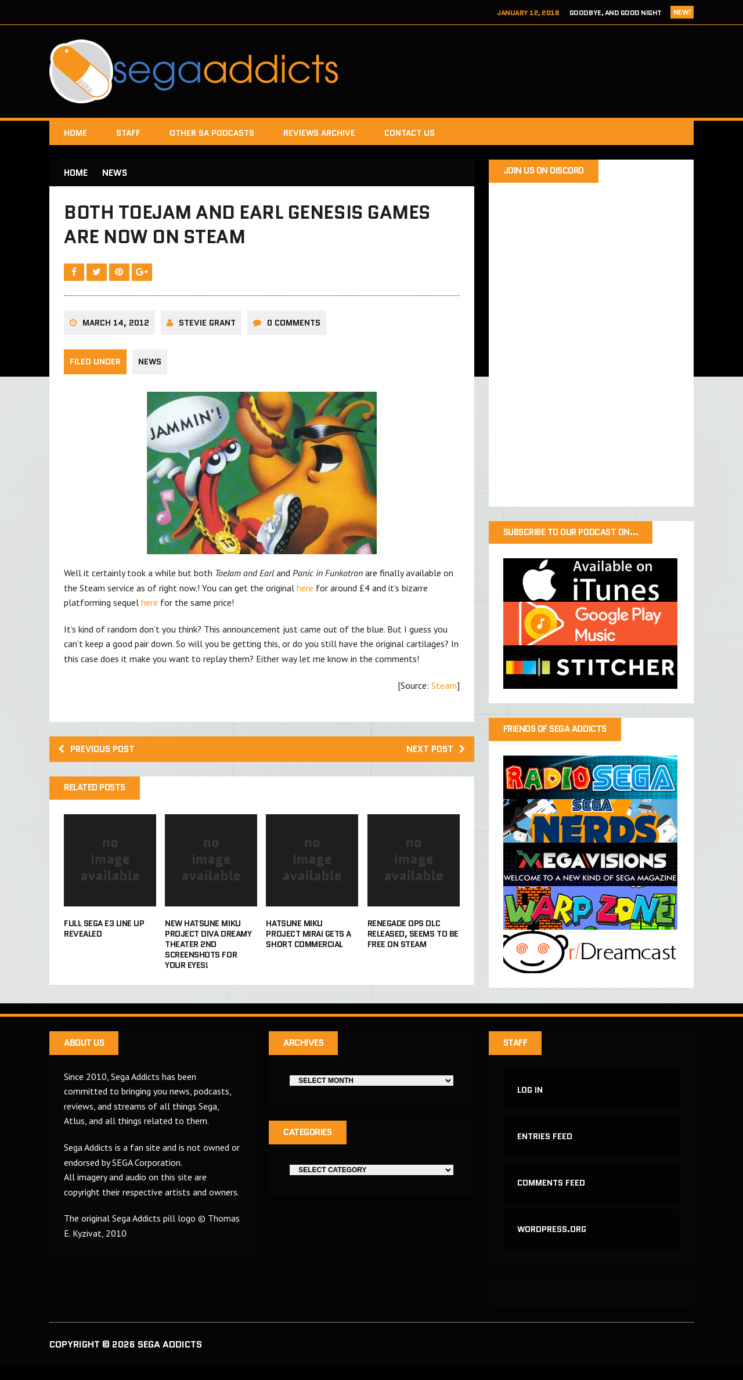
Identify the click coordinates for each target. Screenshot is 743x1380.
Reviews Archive (319, 133)
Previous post (99, 755)
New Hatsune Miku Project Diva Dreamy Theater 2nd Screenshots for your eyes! (208, 952)
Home (75, 133)
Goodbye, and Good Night (615, 12)
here (305, 593)
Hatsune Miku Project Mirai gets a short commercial (308, 941)
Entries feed (545, 1146)
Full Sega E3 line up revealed (104, 936)
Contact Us (409, 133)
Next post (434, 755)
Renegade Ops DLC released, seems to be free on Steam (413, 941)
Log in (530, 1098)
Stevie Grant (207, 328)
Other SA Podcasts (211, 133)
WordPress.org (552, 1242)
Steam (444, 691)
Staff (128, 133)
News (149, 368)
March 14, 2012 (115, 328)
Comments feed (552, 1194)
